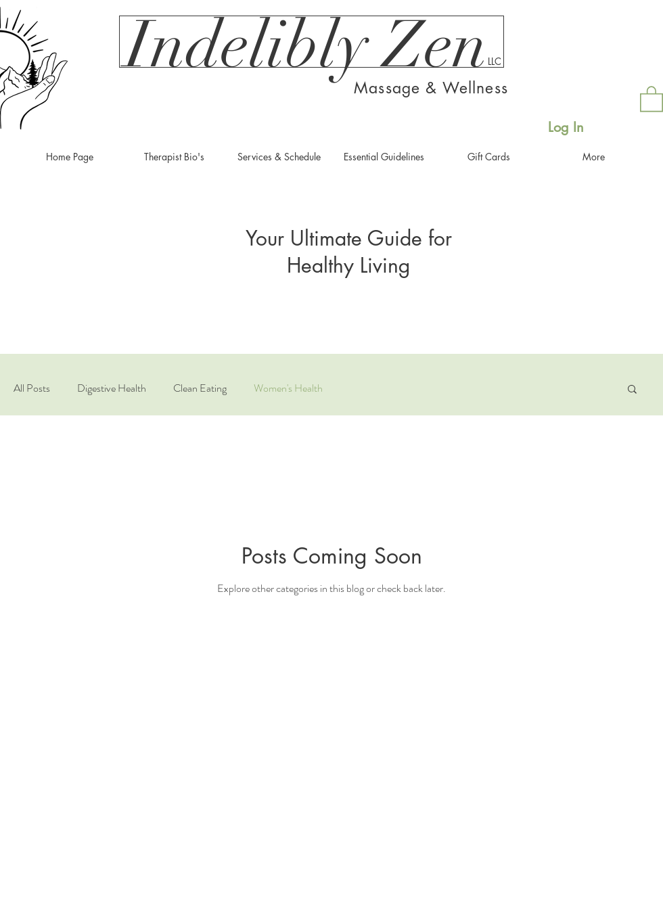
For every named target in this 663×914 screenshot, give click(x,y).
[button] (651, 98)
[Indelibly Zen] (307, 45)
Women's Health (288, 388)
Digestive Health (111, 388)
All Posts (32, 388)
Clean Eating (200, 388)
